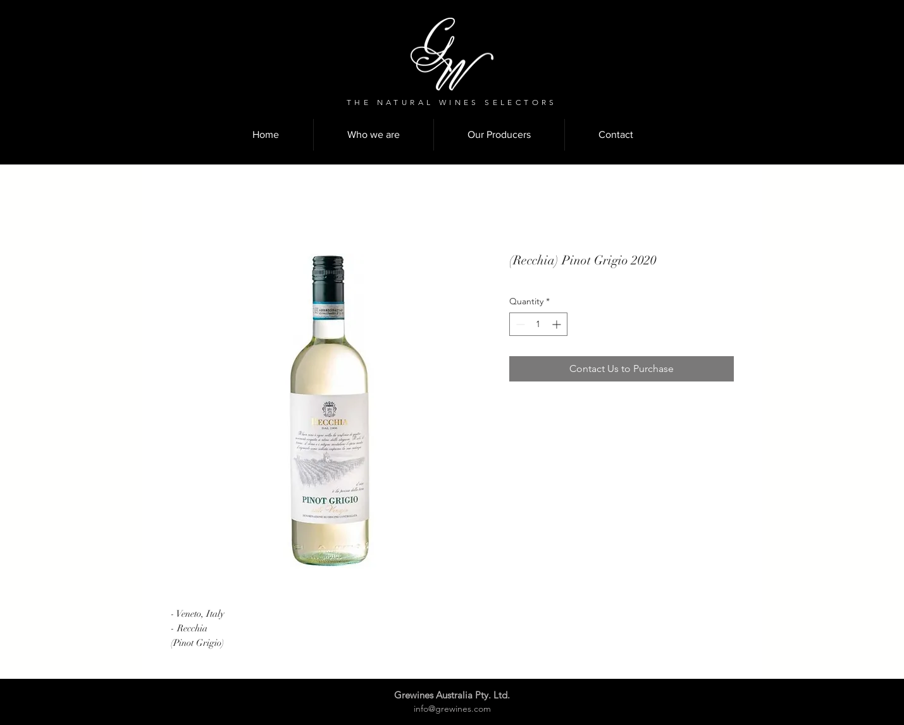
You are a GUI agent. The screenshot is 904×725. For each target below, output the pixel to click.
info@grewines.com (452, 708)
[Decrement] (519, 324)
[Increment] (558, 324)
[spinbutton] (538, 324)
